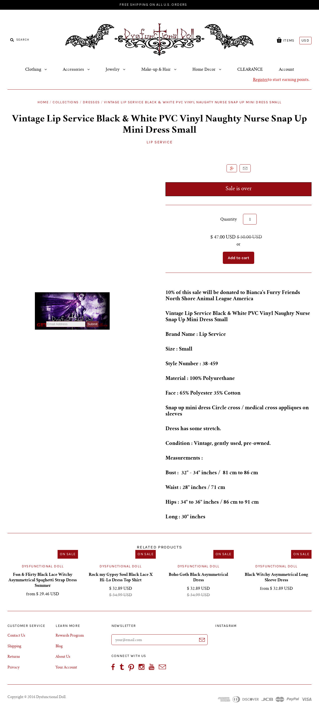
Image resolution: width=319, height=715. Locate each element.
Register (260, 80)
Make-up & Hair (156, 70)
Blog (59, 646)
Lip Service (160, 142)
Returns (13, 657)
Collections (66, 102)
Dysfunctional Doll (43, 566)
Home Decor (204, 70)
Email (245, 168)
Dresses (91, 102)
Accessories (74, 70)
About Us (63, 657)
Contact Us (16, 636)
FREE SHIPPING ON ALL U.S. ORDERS (153, 4)
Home (43, 102)
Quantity (228, 220)
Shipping (14, 646)
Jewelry (113, 70)
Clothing (33, 70)
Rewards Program (70, 636)
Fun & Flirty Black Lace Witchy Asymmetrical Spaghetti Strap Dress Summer (42, 580)
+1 (232, 168)
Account (286, 70)
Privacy (13, 667)
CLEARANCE (250, 70)
